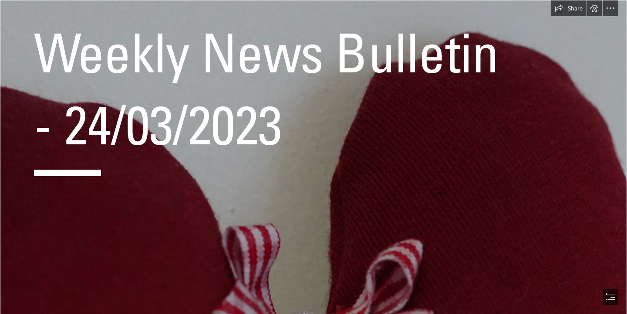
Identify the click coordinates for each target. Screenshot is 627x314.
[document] (313, 157)
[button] (568, 8)
